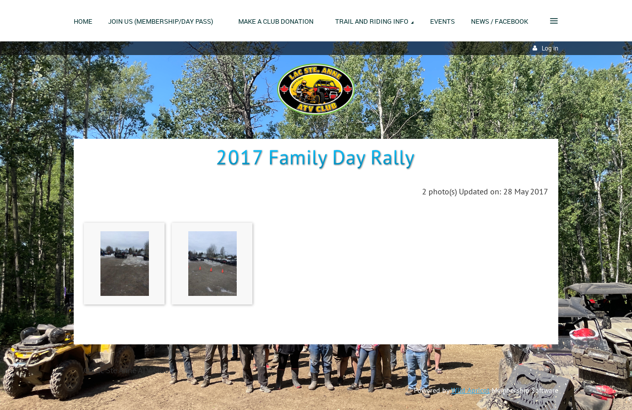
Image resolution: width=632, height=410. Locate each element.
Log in (550, 48)
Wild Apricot (470, 390)
